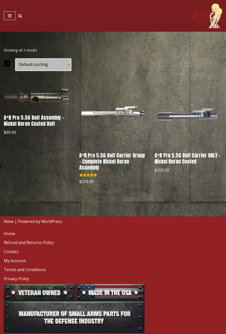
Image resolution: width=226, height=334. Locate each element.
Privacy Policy (16, 279)
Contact (11, 251)
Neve (9, 221)
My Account (15, 260)
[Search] (20, 16)
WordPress (51, 221)
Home (9, 233)
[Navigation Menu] (10, 15)
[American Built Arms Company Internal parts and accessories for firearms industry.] (207, 16)
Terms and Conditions (25, 269)
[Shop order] (43, 64)
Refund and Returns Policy (29, 242)
